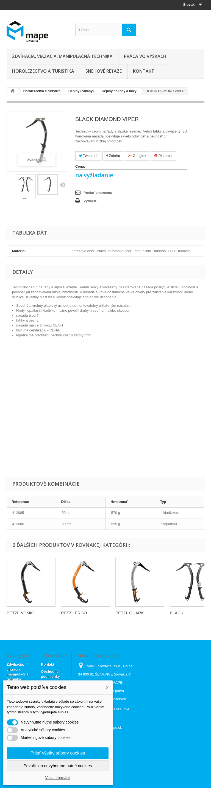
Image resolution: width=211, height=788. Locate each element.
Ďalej (62, 184)
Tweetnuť (88, 156)
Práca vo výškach (145, 56)
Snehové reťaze (103, 71)
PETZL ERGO (74, 612)
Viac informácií (57, 777)
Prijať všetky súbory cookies (57, 753)
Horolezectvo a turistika (43, 71)
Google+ (137, 156)
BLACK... (178, 612)
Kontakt (143, 71)
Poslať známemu (98, 193)
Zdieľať (113, 156)
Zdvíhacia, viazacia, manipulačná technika (62, 56)
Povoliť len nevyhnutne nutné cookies (57, 765)
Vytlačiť (90, 201)
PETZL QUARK (129, 612)
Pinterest (163, 156)
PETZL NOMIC (20, 612)
